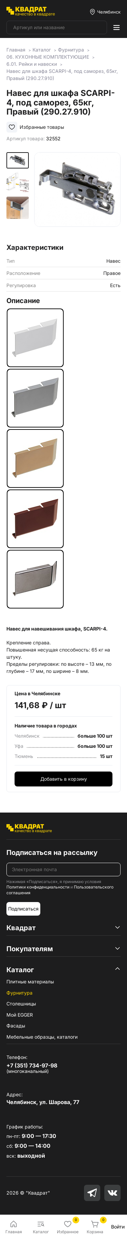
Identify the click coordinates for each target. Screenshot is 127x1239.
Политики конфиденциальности (37, 887)
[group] (77, 195)
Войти (118, 1227)
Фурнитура (19, 993)
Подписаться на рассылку (52, 852)
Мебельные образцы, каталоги (42, 1037)
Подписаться (23, 909)
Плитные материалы (30, 981)
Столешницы (21, 1003)
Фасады (15, 1025)
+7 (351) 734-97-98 (31, 1065)
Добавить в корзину (63, 779)
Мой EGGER (19, 1015)
